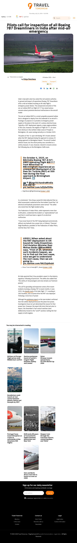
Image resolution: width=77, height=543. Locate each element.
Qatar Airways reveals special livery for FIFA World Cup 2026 (47, 359)
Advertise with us (38, 522)
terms (42, 498)
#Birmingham (30, 167)
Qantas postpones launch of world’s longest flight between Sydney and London (30, 359)
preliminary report (32, 299)
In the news (17, 522)
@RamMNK (45, 247)
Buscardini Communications (45, 534)
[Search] (62, 18)
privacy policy (49, 498)
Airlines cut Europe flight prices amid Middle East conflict (14, 358)
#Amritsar (34, 164)
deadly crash (29, 291)
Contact (17, 524)
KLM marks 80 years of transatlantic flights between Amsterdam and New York (31, 437)
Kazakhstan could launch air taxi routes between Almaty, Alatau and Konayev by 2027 (14, 398)
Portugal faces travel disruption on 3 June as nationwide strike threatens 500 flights (14, 438)
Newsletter (38, 524)
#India (49, 182)
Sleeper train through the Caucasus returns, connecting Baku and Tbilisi (47, 437)
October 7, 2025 (45, 191)
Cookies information (59, 522)
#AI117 (51, 162)
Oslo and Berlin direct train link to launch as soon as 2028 (30, 475)
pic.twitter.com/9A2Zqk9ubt (38, 263)
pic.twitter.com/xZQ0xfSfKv (38, 187)
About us (17, 519)
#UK (25, 185)
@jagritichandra (37, 182)
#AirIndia (28, 160)
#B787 (31, 185)
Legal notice (60, 519)
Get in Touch (38, 519)
